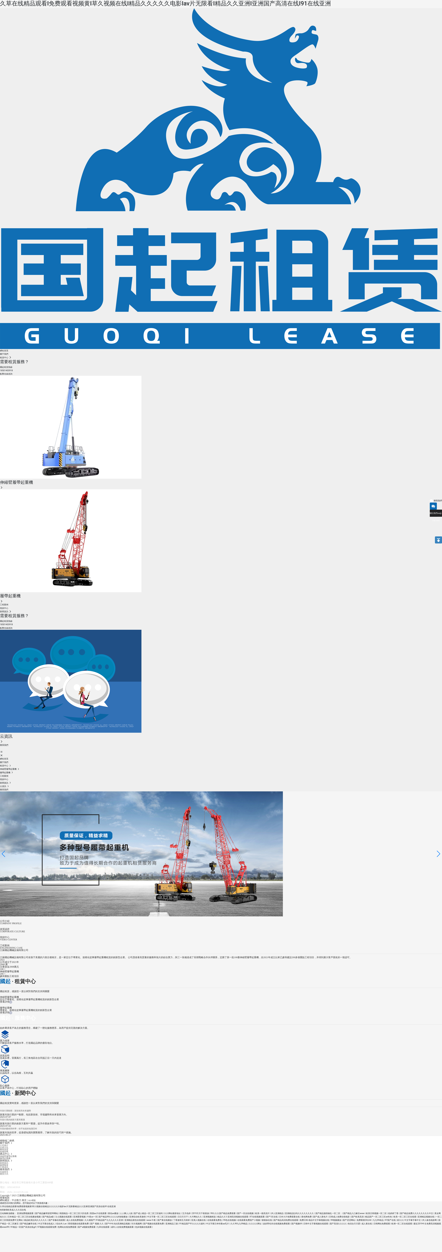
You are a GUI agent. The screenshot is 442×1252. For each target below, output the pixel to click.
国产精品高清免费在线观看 (286, 1220)
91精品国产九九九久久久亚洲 (109, 1220)
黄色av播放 (113, 1213)
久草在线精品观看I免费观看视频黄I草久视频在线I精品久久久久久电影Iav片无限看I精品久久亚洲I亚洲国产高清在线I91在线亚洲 (165, 3)
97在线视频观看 (257, 1217)
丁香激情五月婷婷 (181, 1220)
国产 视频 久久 (97, 1223)
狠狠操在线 (267, 1220)
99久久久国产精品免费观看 (223, 1213)
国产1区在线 (272, 1217)
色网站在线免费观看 (67, 1227)
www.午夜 (151, 1220)
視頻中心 (4, 937)
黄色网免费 (306, 1217)
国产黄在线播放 (164, 1220)
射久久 (400, 1220)
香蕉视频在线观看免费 (78, 1223)
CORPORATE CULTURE (12, 931)
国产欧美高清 (357, 1217)
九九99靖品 (378, 1220)
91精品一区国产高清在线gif (23, 1227)
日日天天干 (183, 1217)
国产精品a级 (48, 1217)
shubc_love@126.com (17, 1192)
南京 (24, 1200)
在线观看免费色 (214, 1220)
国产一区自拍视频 (245, 1213)
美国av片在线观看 (98, 1213)
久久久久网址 (255, 1223)
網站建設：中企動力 (10, 1200)
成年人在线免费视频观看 (122, 1227)
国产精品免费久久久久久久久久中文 (416, 1213)
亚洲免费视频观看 (25, 1213)
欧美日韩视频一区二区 (376, 1213)
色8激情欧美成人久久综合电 (13, 1210)
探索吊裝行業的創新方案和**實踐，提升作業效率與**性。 (30, 1123)
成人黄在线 (367, 1223)
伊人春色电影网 (429, 1220)
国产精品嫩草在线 (28, 1223)
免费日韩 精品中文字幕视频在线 (315, 1220)
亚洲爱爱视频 (79, 1217)
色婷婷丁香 (393, 1213)
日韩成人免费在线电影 (339, 1217)
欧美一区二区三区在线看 (405, 1217)
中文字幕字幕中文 (412, 1220)
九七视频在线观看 (63, 1217)
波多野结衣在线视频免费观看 (276, 1223)
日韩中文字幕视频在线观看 (316, 1223)
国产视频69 (296, 1223)
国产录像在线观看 (56, 1220)
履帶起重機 (6, 1008)
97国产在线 (390, 1220)
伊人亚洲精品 (277, 1213)
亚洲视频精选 (209, 1217)
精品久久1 (222, 1217)
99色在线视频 (229, 1220)
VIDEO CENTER (8, 939)
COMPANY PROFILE (11, 923)
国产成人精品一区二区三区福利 (148, 1213)
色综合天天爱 (354, 1223)
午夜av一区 (92, 1217)
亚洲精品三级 (171, 1223)
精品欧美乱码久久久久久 (35, 1220)
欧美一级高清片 (262, 1213)
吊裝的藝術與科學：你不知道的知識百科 (18, 1128)
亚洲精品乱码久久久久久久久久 (299, 1213)
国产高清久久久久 (338, 1223)
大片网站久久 (195, 1217)
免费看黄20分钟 (364, 1220)
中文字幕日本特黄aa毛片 (218, 1223)
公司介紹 (4, 921)
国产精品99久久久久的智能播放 (113, 1217)
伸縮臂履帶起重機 (9, 997)
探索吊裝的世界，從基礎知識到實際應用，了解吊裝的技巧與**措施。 (36, 1132)
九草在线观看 (103, 1227)
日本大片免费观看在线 (289, 1217)
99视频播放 (336, 1220)
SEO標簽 (32, 1200)
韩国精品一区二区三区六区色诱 (74, 1213)
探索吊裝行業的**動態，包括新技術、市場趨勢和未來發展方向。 (34, 1114)
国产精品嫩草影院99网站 (46, 1213)
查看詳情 (6, 1002)
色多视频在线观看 (143, 1227)
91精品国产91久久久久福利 (192, 1223)
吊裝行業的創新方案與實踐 (12, 1119)
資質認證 (4, 929)
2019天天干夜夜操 (201, 1213)
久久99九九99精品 (239, 1223)
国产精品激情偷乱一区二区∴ (328, 1213)
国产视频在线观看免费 (153, 1223)
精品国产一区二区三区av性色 (378, 1217)
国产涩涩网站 (349, 1220)
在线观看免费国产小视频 (248, 1220)
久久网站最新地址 (172, 1213)
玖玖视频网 (136, 1223)
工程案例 (4, 945)
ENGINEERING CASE (11, 948)
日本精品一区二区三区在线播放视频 (24, 1217)
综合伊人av (61, 1223)
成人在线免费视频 (74, 1220)
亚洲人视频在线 (198, 1220)
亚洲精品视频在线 (426, 1217)
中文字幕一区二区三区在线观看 (162, 1217)
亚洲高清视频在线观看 (238, 1217)
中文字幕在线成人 (46, 1223)
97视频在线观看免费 (47, 1227)
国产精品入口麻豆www (354, 1213)
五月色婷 (186, 1213)
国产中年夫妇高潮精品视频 (117, 1223)
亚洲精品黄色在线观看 (135, 1220)
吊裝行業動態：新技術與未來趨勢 (15, 1110)
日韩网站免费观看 (381, 1223)
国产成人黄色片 (320, 1217)
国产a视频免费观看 (87, 1227)
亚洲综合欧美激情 (137, 1217)
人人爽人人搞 (126, 1213)
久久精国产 (90, 1220)
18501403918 (13, 1187)
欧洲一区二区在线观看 (402, 1223)
